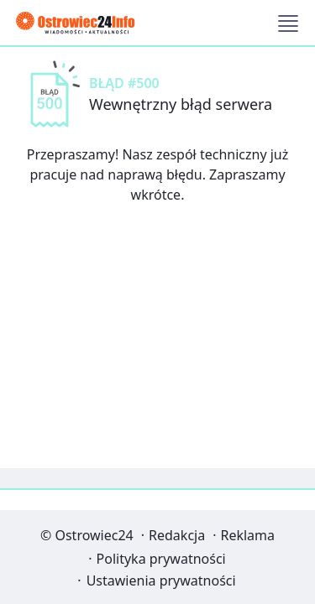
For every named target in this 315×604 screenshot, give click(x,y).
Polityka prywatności (161, 558)
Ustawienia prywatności (161, 580)
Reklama (247, 535)
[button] (288, 23)
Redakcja (177, 535)
